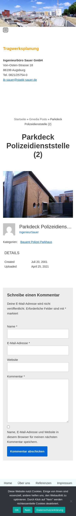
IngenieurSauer (29, 232)
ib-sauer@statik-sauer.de (20, 79)
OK (17, 510)
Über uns (24, 483)
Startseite (20, 119)
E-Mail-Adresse (18, 343)
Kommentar (16, 376)
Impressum (64, 483)
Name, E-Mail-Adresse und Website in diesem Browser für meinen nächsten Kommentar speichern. (33, 436)
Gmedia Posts (38, 119)
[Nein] (71, 501)
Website (12, 359)
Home (8, 483)
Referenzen (43, 483)
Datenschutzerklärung (49, 510)
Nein (28, 510)
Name (12, 326)
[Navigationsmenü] (5, 30)
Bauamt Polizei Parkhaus (36, 242)
